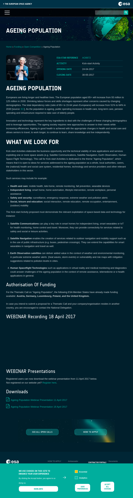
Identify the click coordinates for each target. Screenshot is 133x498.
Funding (18, 47)
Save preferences (82, 488)
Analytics (83, 478)
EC (22, 109)
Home (9, 47)
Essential (83, 472)
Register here (49, 382)
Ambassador (73, 461)
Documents (113, 461)
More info (38, 489)
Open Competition (32, 47)
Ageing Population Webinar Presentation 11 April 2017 (39, 400)
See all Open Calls (42, 432)
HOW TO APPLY (54, 461)
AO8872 (86, 57)
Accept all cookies (107, 486)
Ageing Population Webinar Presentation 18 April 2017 (39, 407)
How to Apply (90, 432)
